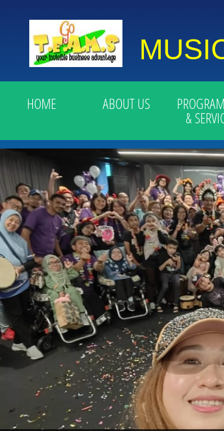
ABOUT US (126, 103)
